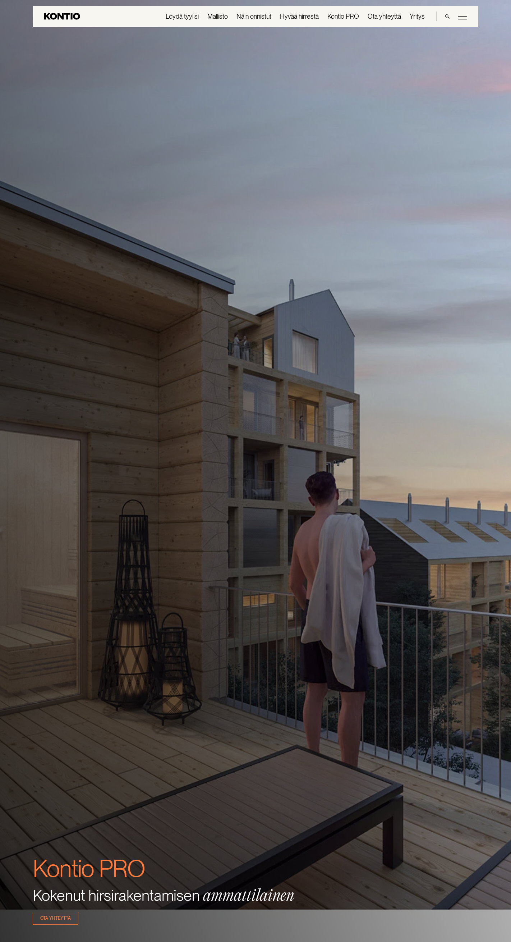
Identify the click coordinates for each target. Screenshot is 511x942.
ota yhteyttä (55, 918)
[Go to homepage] (62, 16)
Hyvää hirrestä (299, 16)
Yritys (417, 16)
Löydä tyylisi (182, 16)
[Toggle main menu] (462, 17)
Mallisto (217, 16)
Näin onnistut (253, 16)
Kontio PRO (343, 16)
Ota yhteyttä (384, 16)
